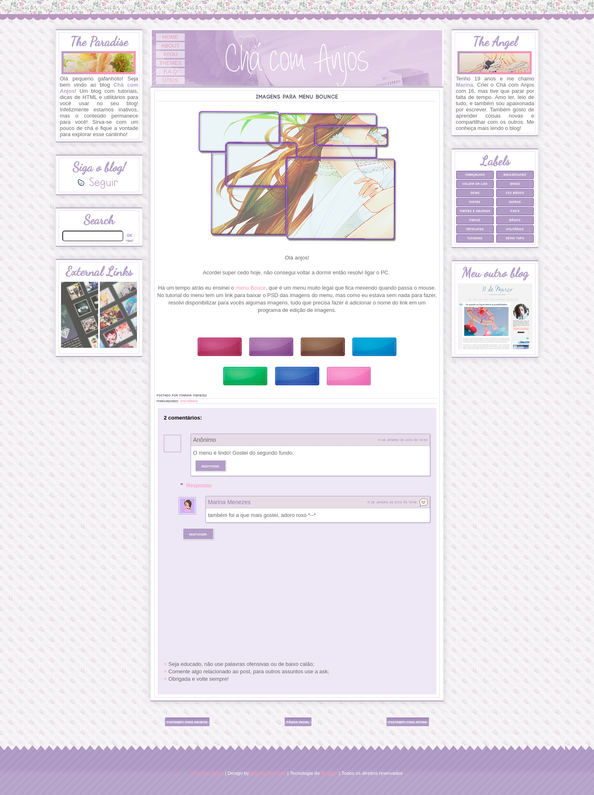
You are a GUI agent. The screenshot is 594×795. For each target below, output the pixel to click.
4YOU (170, 54)
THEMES (170, 63)
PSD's (515, 210)
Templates (475, 228)
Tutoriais (475, 238)
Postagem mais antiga (408, 722)
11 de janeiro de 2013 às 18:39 (403, 439)
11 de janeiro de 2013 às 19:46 (392, 502)
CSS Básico (515, 192)
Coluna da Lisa (475, 183)
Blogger (329, 773)
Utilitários (189, 401)
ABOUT (170, 45)
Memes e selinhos (475, 210)
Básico (515, 219)
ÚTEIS (170, 80)
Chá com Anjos (207, 773)
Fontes (475, 201)
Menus (475, 219)
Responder (210, 466)
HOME (171, 37)
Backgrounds (515, 174)
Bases (515, 183)
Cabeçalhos (475, 174)
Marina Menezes (229, 502)
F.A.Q (170, 71)
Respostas (199, 485)
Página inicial (298, 722)
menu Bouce (251, 288)
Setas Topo (515, 238)
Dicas (475, 192)
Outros (515, 201)
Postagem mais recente (187, 722)
